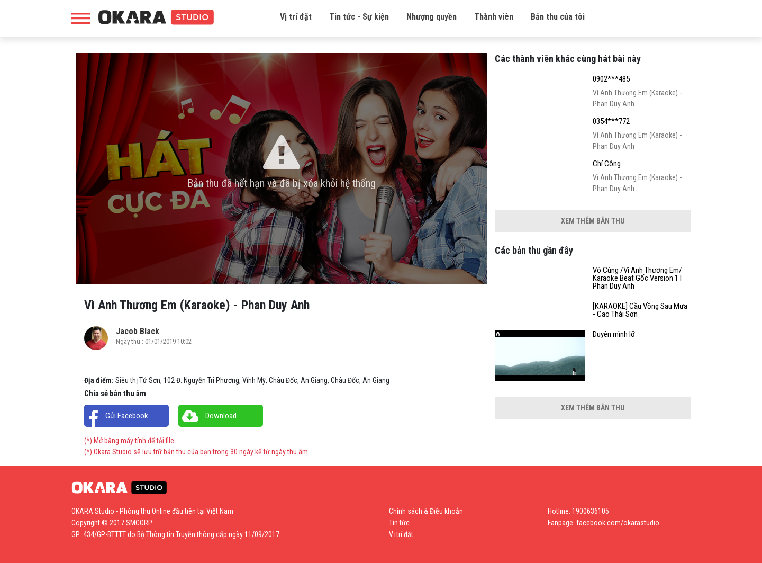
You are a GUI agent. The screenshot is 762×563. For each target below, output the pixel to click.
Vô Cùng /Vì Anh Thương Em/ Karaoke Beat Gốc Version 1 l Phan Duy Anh (637, 278)
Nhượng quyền (431, 17)
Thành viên (493, 17)
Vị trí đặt (296, 17)
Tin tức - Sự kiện (359, 17)
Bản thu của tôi (558, 17)
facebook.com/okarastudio (617, 523)
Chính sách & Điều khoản (426, 511)
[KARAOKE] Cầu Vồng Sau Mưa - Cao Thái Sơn (640, 310)
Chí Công (607, 164)
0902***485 (611, 79)
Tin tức (399, 523)
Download (221, 416)
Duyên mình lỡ (614, 334)
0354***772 (611, 122)
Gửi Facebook (126, 416)
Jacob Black (137, 331)
